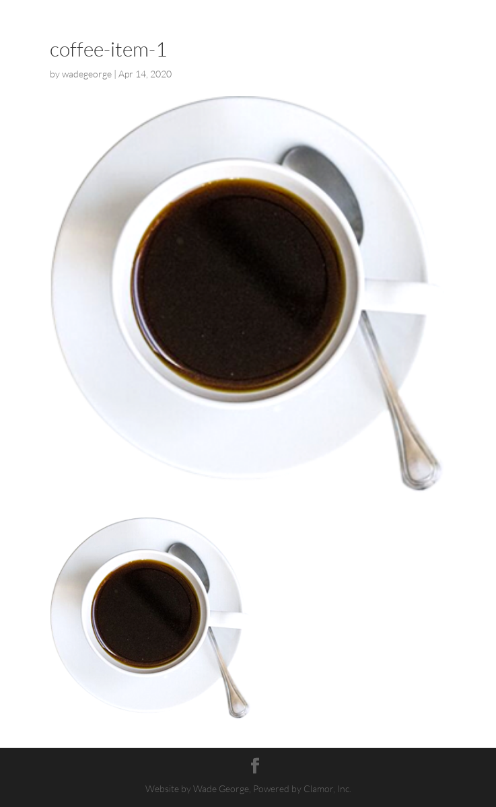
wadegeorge (87, 73)
